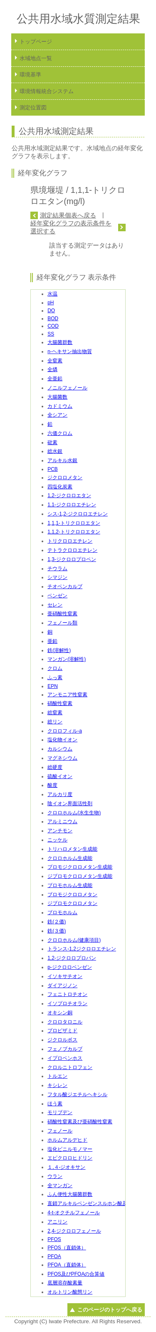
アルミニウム (62, 821)
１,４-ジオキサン (66, 1167)
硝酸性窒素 (59, 703)
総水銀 (54, 451)
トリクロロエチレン (69, 541)
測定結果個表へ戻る (68, 215)
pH (50, 303)
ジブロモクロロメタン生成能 (79, 876)
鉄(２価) (56, 922)
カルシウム (59, 749)
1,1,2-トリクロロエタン (73, 532)
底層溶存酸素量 (64, 1283)
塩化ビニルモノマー (69, 1149)
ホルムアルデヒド (67, 1140)
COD (53, 326)
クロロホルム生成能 (69, 858)
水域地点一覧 (36, 58)
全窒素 (54, 361)
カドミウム (59, 406)
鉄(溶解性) (59, 650)
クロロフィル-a (64, 731)
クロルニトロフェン (69, 1067)
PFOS (54, 1239)
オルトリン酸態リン (69, 1292)
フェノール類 (62, 623)
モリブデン (59, 1112)
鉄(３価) (56, 931)
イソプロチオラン (67, 1003)
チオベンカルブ (64, 586)
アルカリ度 (59, 794)
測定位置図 (33, 107)
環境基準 (30, 74)
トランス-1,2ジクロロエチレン (81, 949)
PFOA (54, 1256)
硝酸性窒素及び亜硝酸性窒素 (79, 1122)
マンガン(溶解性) (66, 659)
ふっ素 (54, 677)
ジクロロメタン (64, 477)
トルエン (57, 1076)
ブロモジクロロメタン (72, 894)
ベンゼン (57, 596)
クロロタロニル (64, 1022)
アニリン (57, 1222)
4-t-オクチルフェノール (73, 1213)
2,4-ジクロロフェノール (74, 1231)
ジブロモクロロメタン (72, 903)
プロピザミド (62, 1031)
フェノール (59, 1131)
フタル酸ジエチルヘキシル (77, 1094)
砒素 (52, 442)
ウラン (54, 1176)
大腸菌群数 (59, 342)
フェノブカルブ (64, 1049)
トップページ (36, 41)
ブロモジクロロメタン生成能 (79, 867)
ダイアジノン (62, 985)
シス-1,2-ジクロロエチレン (77, 514)
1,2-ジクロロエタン (69, 495)
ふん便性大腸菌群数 (69, 1194)
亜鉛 (52, 641)
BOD (52, 318)
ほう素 (54, 1104)
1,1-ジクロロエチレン (71, 505)
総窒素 (54, 712)
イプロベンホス (64, 1058)
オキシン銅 (59, 1013)
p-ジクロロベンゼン (69, 967)
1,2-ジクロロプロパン (71, 958)
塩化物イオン (62, 740)
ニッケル (57, 840)
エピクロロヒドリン (69, 1158)
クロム (54, 668)
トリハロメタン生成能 (72, 849)
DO (51, 310)
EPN (52, 686)
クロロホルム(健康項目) (74, 940)
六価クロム (59, 433)
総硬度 (54, 767)
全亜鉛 (54, 379)
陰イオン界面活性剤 (69, 803)
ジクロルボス (62, 1040)
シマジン (57, 577)
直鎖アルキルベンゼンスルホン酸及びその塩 (97, 1203)
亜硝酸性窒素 (62, 614)
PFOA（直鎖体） (66, 1265)
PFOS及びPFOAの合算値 (75, 1274)
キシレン (57, 1085)
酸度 (52, 785)
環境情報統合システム (47, 91)
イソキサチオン (64, 976)
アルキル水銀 (62, 460)
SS (50, 334)
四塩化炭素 (59, 487)
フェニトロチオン (67, 994)
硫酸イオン (59, 776)
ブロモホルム (62, 912)
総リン (54, 722)
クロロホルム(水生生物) (74, 813)
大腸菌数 (57, 397)
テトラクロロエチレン (72, 550)
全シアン (57, 415)
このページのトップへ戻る (109, 1310)
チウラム (57, 568)
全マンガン (59, 1185)
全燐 (52, 369)
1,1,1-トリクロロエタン (73, 523)
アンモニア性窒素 (67, 695)
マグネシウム (62, 758)
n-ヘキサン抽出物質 (69, 351)
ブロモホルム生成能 (69, 885)
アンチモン (59, 831)
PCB (52, 469)
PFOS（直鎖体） (66, 1248)
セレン (54, 605)
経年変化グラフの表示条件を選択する (70, 227)
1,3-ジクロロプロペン (71, 559)
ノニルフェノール (67, 388)
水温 (52, 294)
